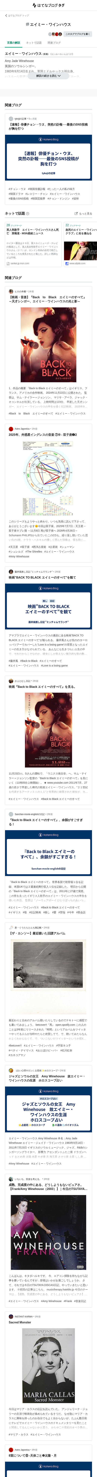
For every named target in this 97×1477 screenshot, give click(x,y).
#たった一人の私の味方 (61, 188)
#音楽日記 (80, 1301)
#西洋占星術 (39, 546)
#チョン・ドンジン (58, 198)
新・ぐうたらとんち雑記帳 (28, 927)
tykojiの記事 (20, 119)
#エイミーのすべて (51, 660)
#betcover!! (15, 1045)
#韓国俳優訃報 (36, 188)
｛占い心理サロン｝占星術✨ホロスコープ (36, 1070)
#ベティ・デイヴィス (21, 1050)
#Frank (68, 1301)
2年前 (35, 681)
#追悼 (75, 198)
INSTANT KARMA (24, 1316)
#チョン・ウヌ (17, 188)
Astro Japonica (22, 429)
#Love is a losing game (54, 665)
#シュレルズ (16, 551)
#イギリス (15, 912)
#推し (46, 912)
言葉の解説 (13, 42)
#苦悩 (61, 912)
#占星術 (53, 546)
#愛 (54, 912)
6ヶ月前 (33, 119)
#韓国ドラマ (16, 193)
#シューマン (67, 546)
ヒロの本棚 (20, 291)
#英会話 (81, 912)
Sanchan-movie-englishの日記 (30, 814)
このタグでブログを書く (78, 34)
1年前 (31, 291)
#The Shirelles (34, 551)
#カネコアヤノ (17, 1055)
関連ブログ (54, 42)
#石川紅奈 (66, 1050)
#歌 (25, 912)
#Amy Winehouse (19, 556)
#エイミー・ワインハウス (65, 193)
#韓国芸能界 (38, 198)
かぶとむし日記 (22, 681)
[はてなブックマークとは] (27, 213)
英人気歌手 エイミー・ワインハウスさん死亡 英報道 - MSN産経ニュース (33, 231)
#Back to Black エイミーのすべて (31, 413)
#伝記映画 (35, 912)
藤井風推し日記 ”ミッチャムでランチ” (34, 571)
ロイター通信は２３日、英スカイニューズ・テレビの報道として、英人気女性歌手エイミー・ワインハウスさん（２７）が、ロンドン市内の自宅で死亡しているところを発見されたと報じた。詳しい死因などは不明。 (32, 250)
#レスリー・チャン (37, 193)
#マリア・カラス (18, 1434)
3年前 (47, 1179)
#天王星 (13, 546)
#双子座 (25, 546)
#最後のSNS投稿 (19, 198)
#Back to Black (29, 660)
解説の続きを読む (48, 75)
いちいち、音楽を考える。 (28, 1179)
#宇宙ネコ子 (63, 1045)
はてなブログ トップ (17, 15)
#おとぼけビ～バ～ (47, 1050)
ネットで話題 (34, 42)
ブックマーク (14, 225)
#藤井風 (13, 660)
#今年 (70, 912)
